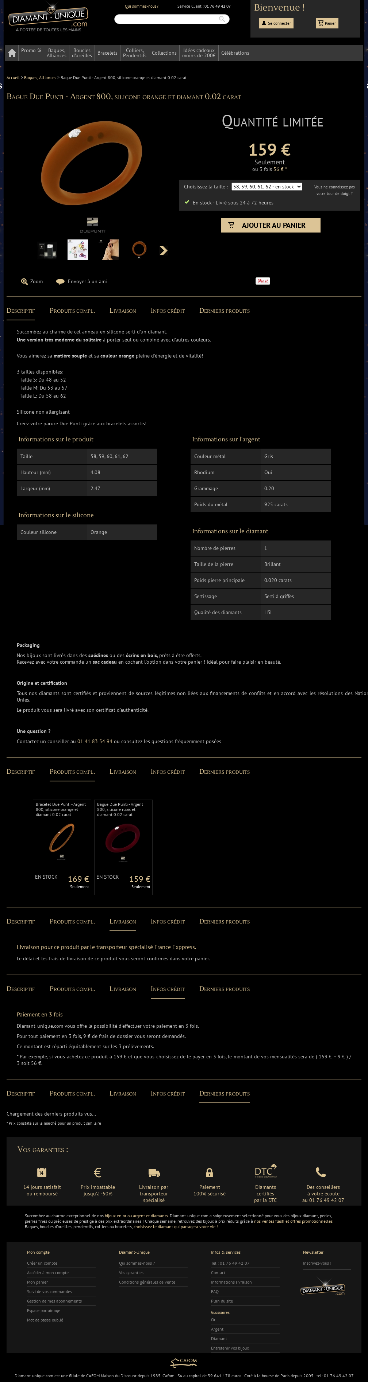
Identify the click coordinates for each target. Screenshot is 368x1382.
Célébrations (235, 53)
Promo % (31, 50)
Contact (218, 1272)
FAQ (215, 1291)
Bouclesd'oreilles (82, 53)
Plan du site (222, 1301)
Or (213, 1319)
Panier (330, 23)
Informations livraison (231, 1282)
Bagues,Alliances (56, 53)
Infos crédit (168, 311)
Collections (164, 53)
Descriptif (21, 311)
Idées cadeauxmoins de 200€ (199, 53)
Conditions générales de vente (147, 1282)
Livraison (123, 311)
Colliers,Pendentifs (134, 53)
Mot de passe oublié (45, 1320)
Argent (217, 1329)
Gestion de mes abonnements (54, 1301)
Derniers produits (224, 311)
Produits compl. (72, 311)
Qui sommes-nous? (141, 6)
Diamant (219, 1338)
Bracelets (107, 53)
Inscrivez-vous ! (317, 1263)
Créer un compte (42, 1263)
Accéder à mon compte (48, 1272)
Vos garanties (131, 1272)
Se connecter (279, 23)
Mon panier (37, 1282)
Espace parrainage (43, 1310)
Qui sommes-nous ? (137, 1263)
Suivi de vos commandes (49, 1291)
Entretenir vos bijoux (230, 1348)
